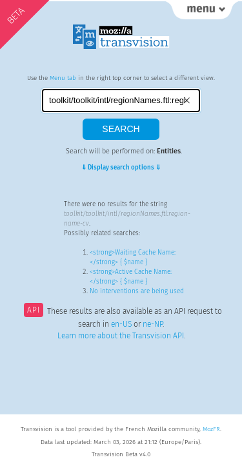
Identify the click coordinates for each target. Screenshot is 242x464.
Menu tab (63, 78)
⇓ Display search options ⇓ (121, 167)
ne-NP (153, 324)
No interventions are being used (137, 291)
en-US (121, 324)
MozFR (211, 429)
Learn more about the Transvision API (120, 335)
